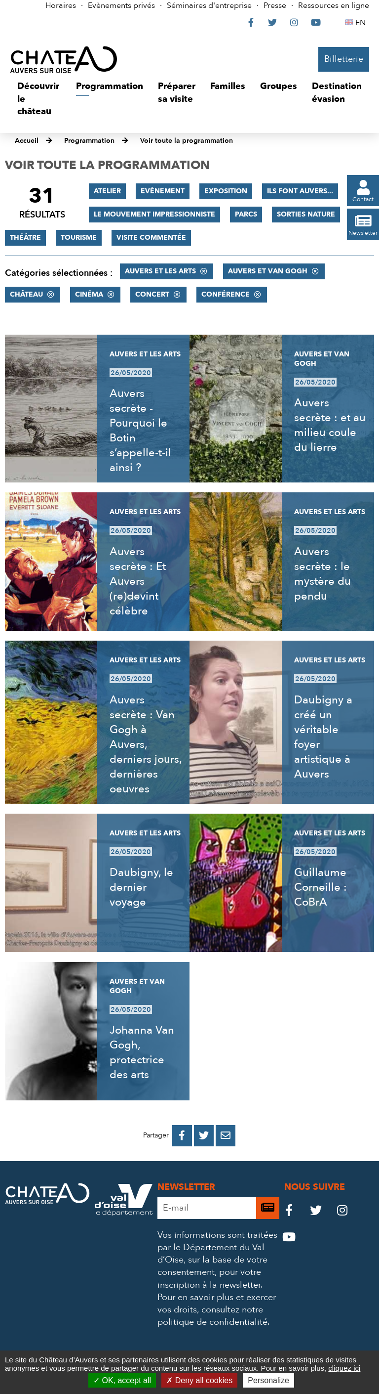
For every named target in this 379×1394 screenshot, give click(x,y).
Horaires (60, 5)
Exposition (225, 191)
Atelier (107, 191)
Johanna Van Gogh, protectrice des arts (142, 1052)
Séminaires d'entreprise (209, 5)
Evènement (163, 191)
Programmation (89, 140)
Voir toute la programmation (186, 140)
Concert (152, 294)
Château (26, 294)
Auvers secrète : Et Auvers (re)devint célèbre (138, 581)
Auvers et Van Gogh (267, 271)
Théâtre (25, 237)
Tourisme (79, 237)
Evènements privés (121, 5)
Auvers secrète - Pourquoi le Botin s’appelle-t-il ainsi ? (140, 430)
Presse (275, 5)
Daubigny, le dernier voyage (141, 887)
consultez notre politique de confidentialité (212, 1316)
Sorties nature (306, 214)
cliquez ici (344, 1368)
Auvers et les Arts (160, 271)
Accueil (26, 140)
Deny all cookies (199, 1380)
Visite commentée (151, 237)
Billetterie (343, 59)
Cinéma (89, 294)
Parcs (246, 214)
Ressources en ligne (333, 5)
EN (362, 22)
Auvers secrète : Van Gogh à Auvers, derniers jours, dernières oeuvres (146, 744)
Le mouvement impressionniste (154, 214)
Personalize (268, 1380)
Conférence (225, 294)
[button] (39, 99)
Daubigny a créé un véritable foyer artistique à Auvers (323, 737)
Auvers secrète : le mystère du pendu (322, 574)
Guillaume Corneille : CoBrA (320, 887)
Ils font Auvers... (300, 191)
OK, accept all (122, 1380)
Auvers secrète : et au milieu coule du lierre (330, 425)
